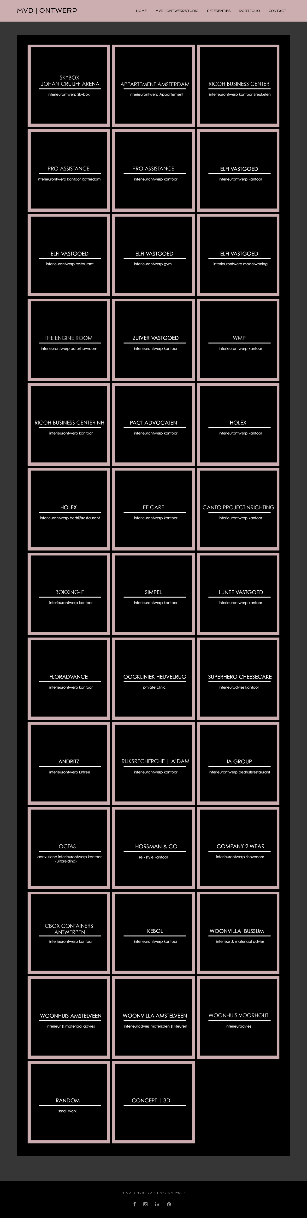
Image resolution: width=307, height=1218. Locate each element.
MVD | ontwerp (47, 10)
